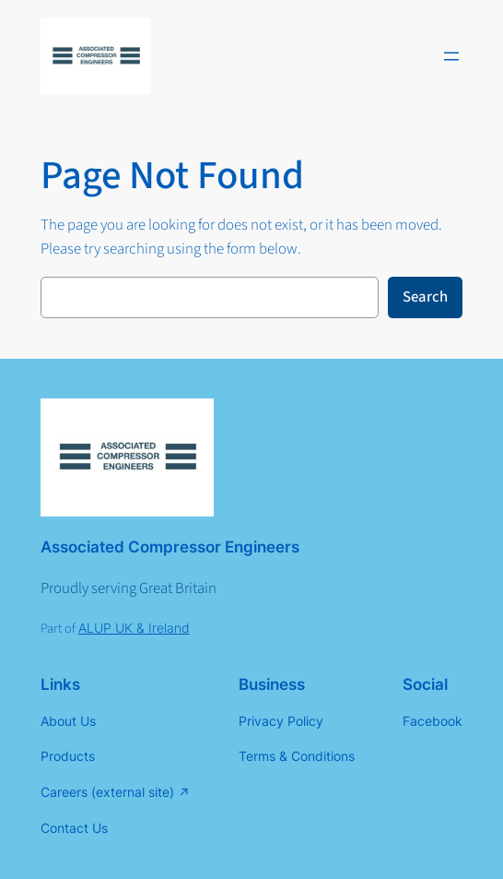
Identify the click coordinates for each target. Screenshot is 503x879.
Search (425, 297)
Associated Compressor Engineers (170, 547)
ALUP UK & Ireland (134, 627)
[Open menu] (451, 56)
